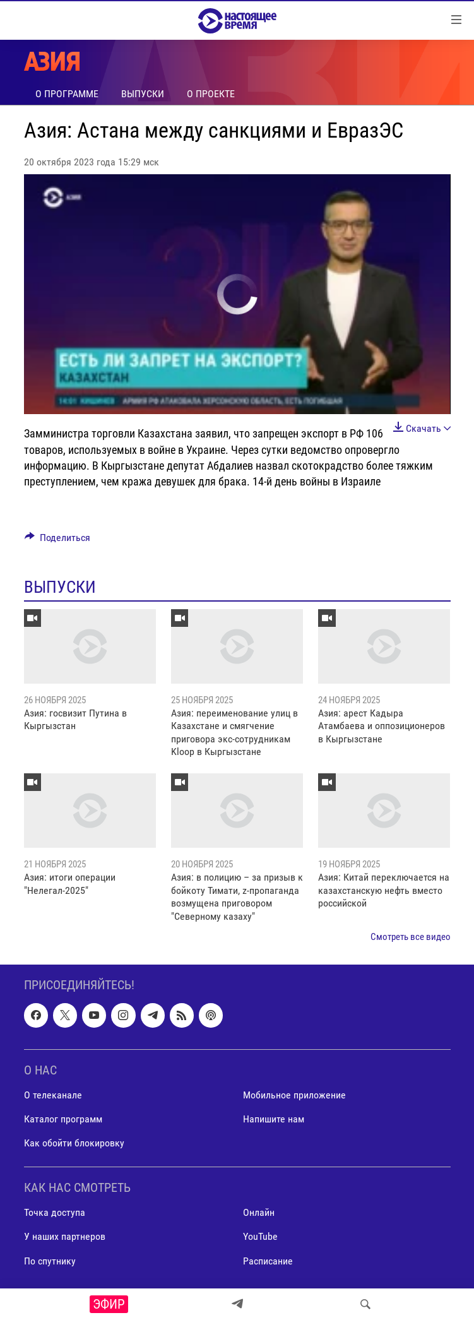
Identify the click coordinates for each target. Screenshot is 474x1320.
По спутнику (50, 1261)
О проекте (211, 94)
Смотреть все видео (410, 936)
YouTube (260, 1237)
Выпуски (142, 94)
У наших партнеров (64, 1237)
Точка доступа (54, 1213)
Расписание (268, 1261)
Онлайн (259, 1213)
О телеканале (53, 1095)
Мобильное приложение (294, 1095)
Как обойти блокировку (74, 1143)
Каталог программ (63, 1119)
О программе (66, 94)
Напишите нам (273, 1119)
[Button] (58, 540)
